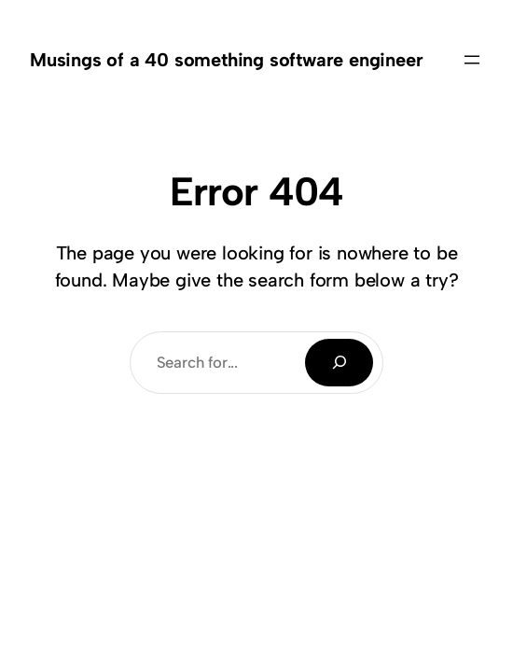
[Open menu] (472, 60)
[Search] (339, 362)
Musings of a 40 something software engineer (226, 60)
